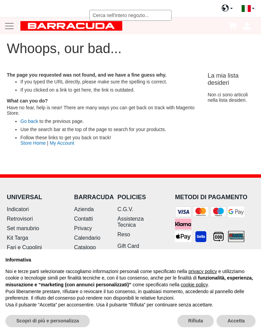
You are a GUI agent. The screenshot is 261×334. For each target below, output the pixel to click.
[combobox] (130, 15)
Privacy (83, 228)
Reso (124, 234)
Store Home (33, 143)
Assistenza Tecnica (131, 222)
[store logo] (71, 25)
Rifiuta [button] (195, 320)
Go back (29, 121)
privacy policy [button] (203, 271)
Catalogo (85, 247)
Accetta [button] (236, 320)
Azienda (84, 209)
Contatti (83, 219)
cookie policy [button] (194, 284)
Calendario (87, 238)
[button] (248, 8)
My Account (62, 143)
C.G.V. (126, 209)
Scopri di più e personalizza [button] (47, 320)
